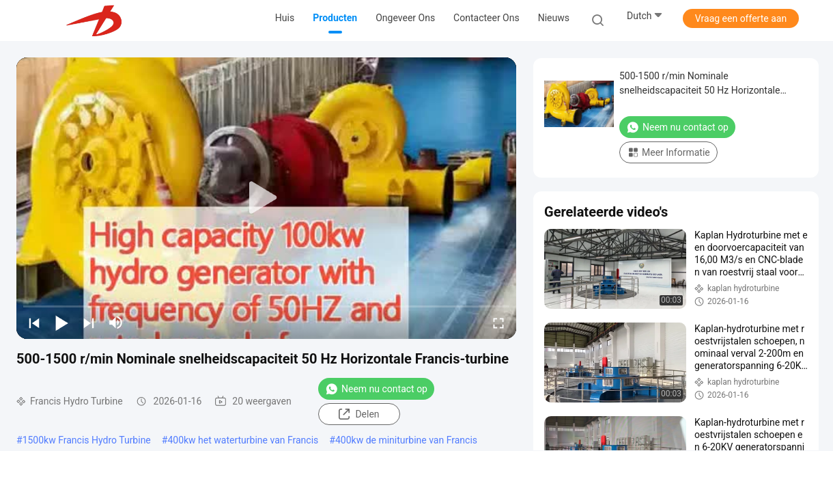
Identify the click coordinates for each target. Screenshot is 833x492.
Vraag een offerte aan (741, 18)
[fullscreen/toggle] (498, 322)
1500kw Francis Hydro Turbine (87, 440)
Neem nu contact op (376, 389)
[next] (88, 322)
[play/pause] (61, 322)
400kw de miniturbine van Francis (406, 440)
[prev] (34, 322)
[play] (266, 198)
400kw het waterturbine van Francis (242, 440)
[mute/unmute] (116, 322)
